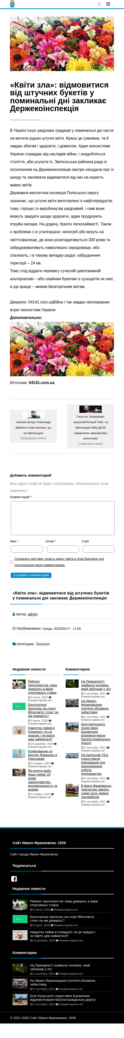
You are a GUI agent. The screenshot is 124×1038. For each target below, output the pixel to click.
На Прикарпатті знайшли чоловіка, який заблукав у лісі (96, 685)
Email (51, 541)
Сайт (85, 541)
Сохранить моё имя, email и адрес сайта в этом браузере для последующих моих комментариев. (59, 562)
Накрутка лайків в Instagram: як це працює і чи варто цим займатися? (41, 733)
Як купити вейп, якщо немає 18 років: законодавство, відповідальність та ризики (42, 780)
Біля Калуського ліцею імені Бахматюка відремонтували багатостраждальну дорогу (95, 733)
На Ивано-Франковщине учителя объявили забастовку (95, 706)
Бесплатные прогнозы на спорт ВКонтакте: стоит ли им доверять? (43, 710)
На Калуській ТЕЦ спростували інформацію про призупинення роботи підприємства (94, 764)
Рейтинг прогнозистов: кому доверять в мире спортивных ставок (42, 687)
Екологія (43, 644)
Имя (14, 541)
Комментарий (21, 497)
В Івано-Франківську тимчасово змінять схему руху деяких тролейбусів (96, 791)
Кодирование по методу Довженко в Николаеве (42, 755)
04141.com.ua (41, 383)
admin (33, 614)
